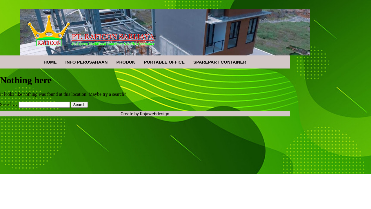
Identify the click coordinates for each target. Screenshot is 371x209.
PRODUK (125, 62)
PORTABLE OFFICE (164, 62)
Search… (8, 104)
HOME (50, 62)
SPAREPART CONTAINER (219, 62)
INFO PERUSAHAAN (87, 62)
